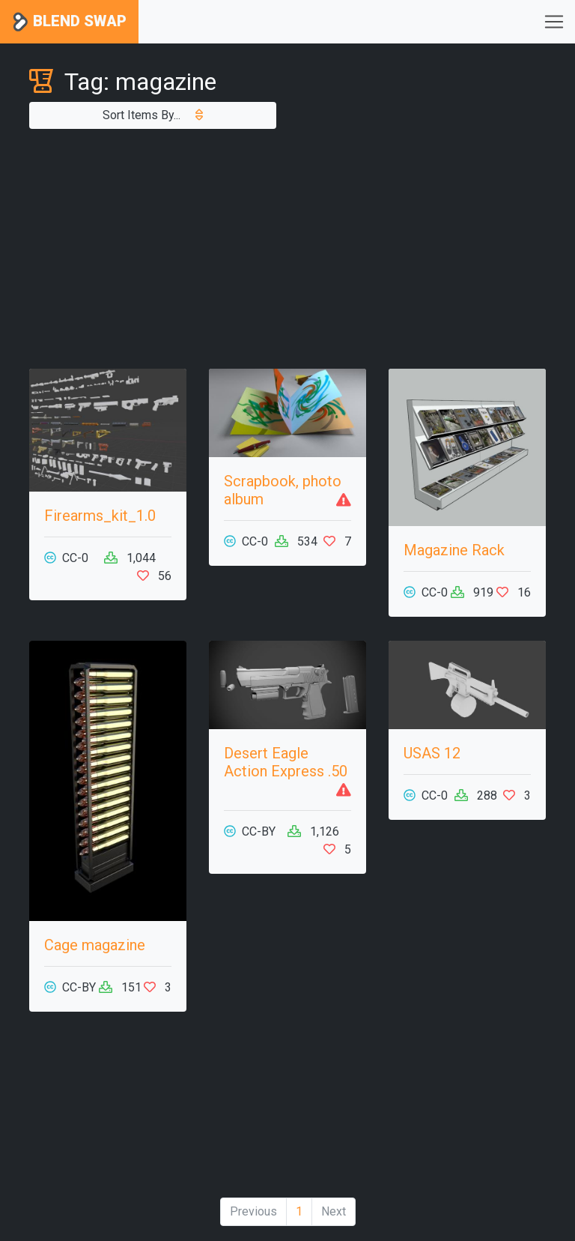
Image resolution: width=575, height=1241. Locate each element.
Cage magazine (94, 945)
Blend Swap (69, 22)
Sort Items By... (153, 115)
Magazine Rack (454, 550)
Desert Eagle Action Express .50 (285, 762)
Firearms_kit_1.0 (100, 516)
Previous (253, 1211)
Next (333, 1211)
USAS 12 (432, 753)
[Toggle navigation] (554, 22)
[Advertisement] (287, 249)
